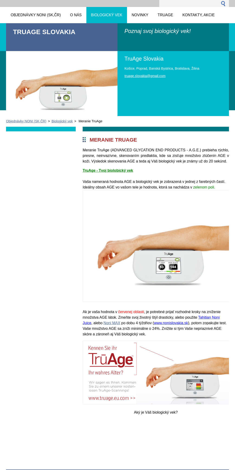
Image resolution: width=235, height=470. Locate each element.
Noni (107, 323)
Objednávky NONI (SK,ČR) (26, 121)
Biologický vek (62, 121)
